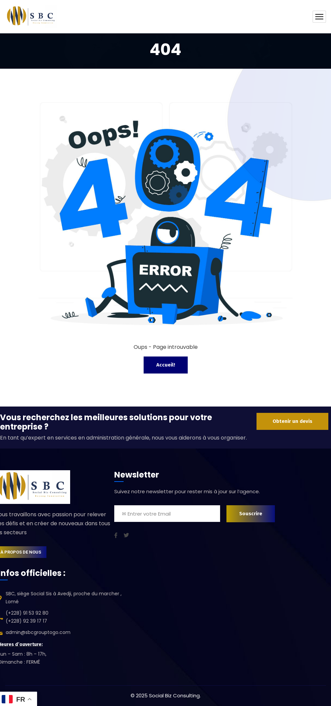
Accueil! (165, 365)
